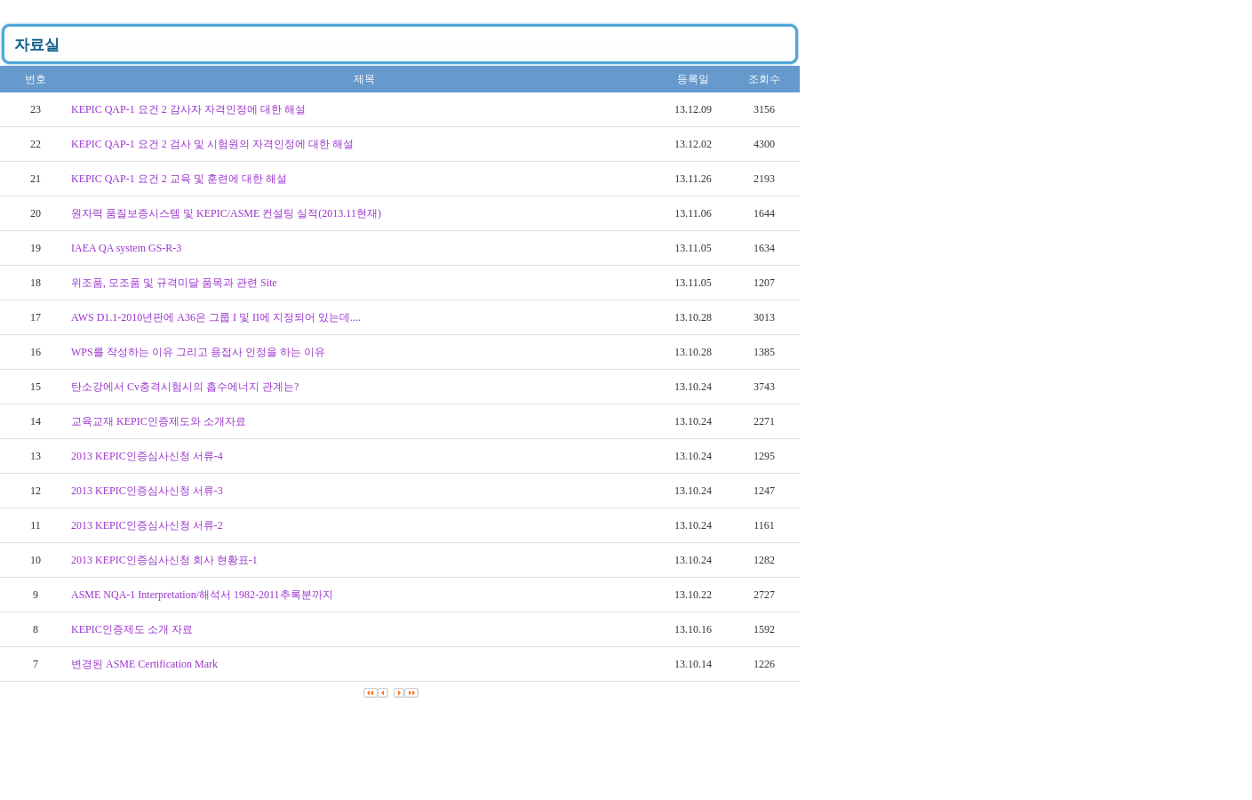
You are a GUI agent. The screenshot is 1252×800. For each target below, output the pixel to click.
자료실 (37, 44)
